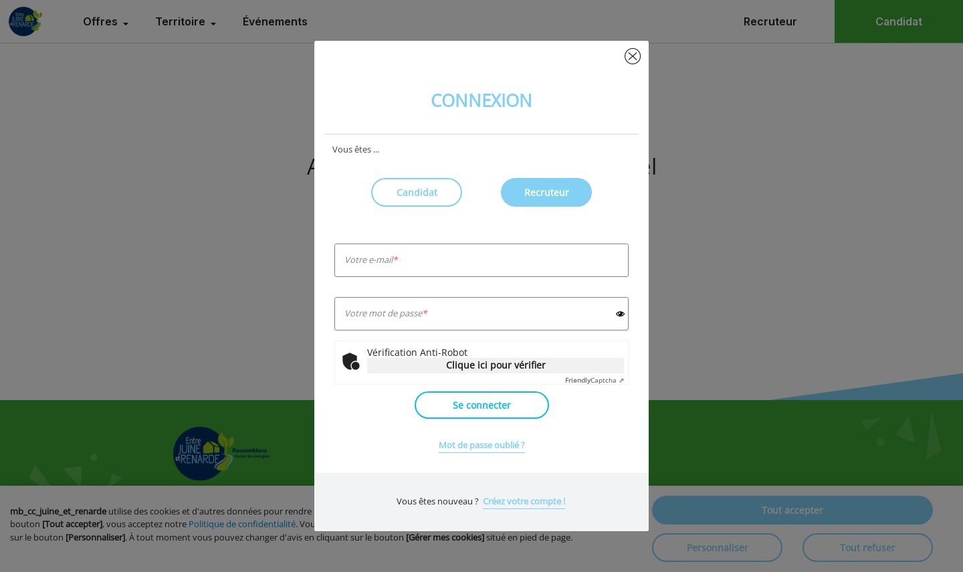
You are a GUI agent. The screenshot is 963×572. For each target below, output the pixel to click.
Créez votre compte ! (524, 501)
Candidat (417, 192)
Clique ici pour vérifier (496, 365)
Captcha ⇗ (594, 380)
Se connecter (482, 405)
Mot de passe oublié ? (482, 445)
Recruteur (546, 192)
